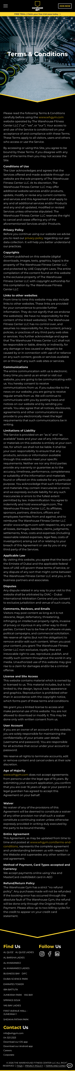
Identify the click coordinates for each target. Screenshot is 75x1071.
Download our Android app (18, 1046)
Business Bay (11, 973)
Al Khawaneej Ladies (16, 968)
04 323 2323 (9, 1037)
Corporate (8, 1055)
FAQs (20, 1065)
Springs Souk (11, 1000)
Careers (7, 1050)
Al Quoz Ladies (24, 952)
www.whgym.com (51, 123)
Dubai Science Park (15, 979)
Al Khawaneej (12, 963)
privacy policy (34, 244)
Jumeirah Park (12, 995)
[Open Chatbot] (69, 1065)
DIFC (24, 973)
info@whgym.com (13, 1033)
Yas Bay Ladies (12, 1005)
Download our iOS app (15, 1042)
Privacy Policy (34, 1065)
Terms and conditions (59, 1065)
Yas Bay (28, 995)
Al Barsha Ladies (14, 957)
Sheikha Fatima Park (16, 1019)
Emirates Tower (13, 984)
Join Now (65, 6)
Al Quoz (8, 952)
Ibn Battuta (10, 989)
